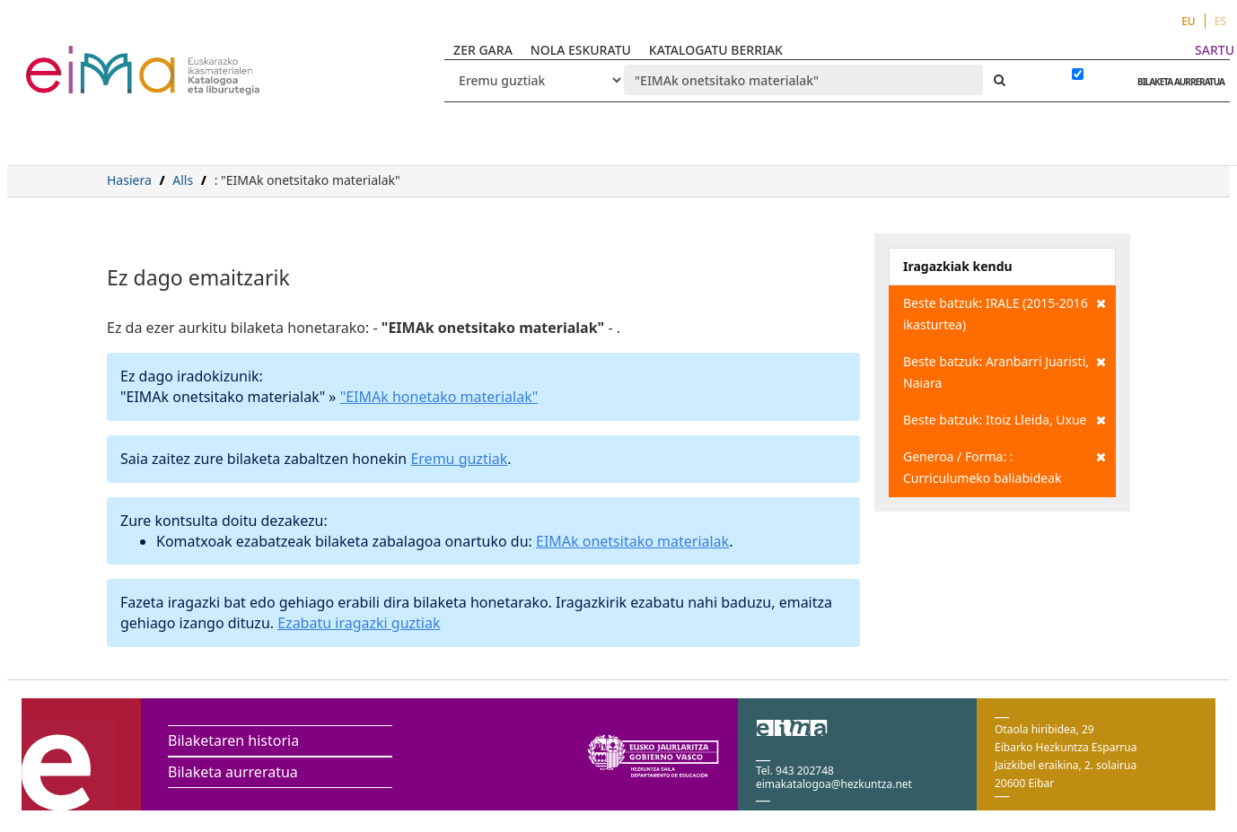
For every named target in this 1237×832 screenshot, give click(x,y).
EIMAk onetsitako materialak (632, 541)
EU (1188, 21)
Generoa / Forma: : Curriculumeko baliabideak (1004, 466)
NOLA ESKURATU (581, 49)
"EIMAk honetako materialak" (439, 397)
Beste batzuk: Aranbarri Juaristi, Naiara (1004, 371)
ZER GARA (483, 49)
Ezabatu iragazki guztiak (358, 623)
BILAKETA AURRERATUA (1176, 81)
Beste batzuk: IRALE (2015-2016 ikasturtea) (1004, 313)
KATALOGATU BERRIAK (716, 49)
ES (1220, 21)
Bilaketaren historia (233, 740)
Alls (182, 179)
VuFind (73, 59)
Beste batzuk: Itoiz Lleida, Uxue (1004, 420)
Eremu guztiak (458, 459)
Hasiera (129, 179)
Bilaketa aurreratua (233, 772)
